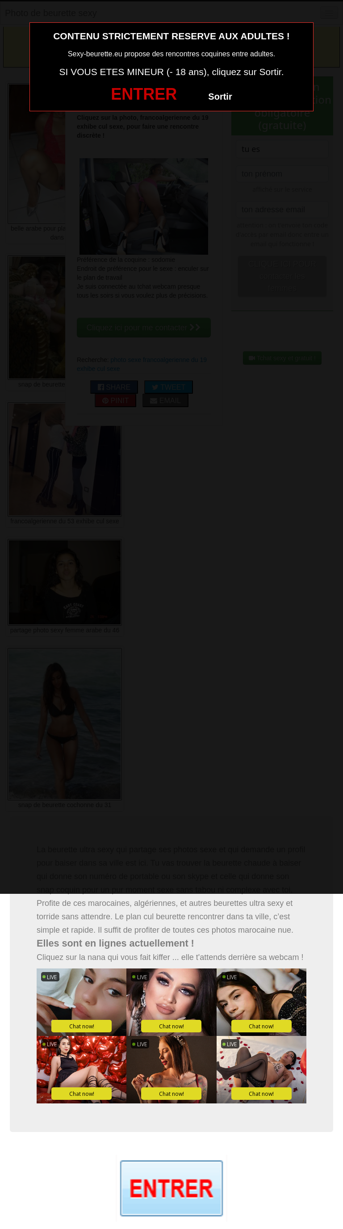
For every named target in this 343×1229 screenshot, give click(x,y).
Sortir (220, 96)
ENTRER (144, 94)
